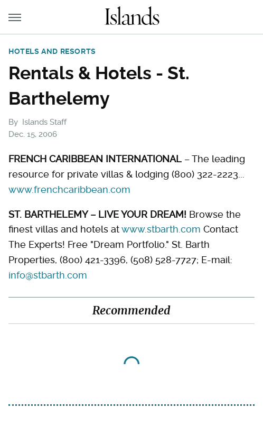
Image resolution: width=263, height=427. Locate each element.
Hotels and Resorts (52, 51)
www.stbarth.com (161, 229)
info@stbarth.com (47, 275)
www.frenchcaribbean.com (69, 189)
